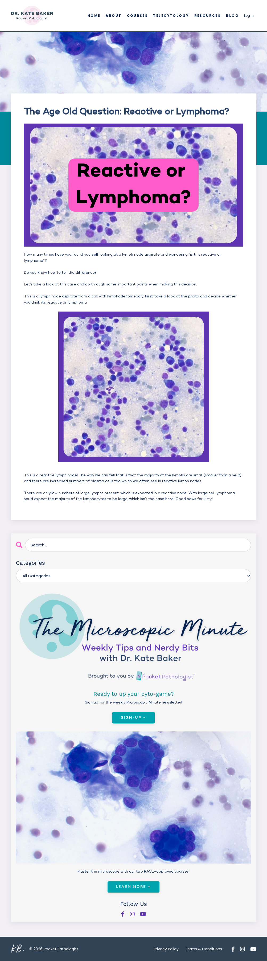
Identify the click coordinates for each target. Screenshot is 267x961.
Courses (139, 15)
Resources (208, 15)
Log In (249, 15)
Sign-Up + (133, 717)
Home (96, 15)
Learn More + (133, 886)
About (116, 15)
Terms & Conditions (203, 948)
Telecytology (172, 15)
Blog (233, 15)
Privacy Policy (166, 948)
